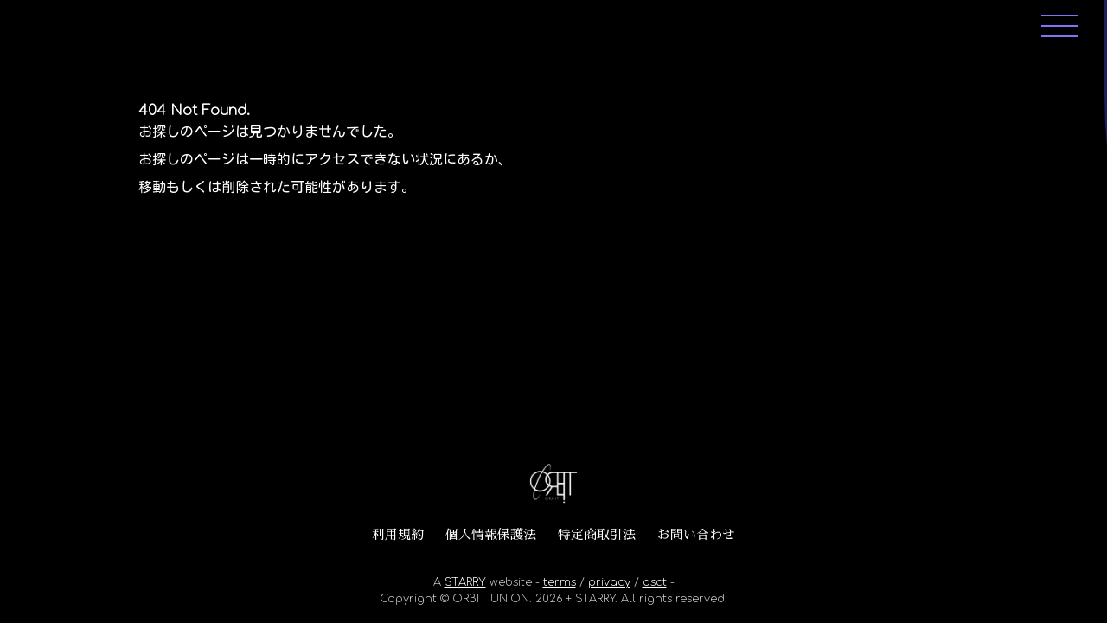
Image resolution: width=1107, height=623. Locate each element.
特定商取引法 (597, 535)
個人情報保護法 (490, 535)
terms (559, 582)
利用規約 (398, 535)
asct (655, 582)
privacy (609, 582)
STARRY (465, 582)
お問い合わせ (696, 535)
